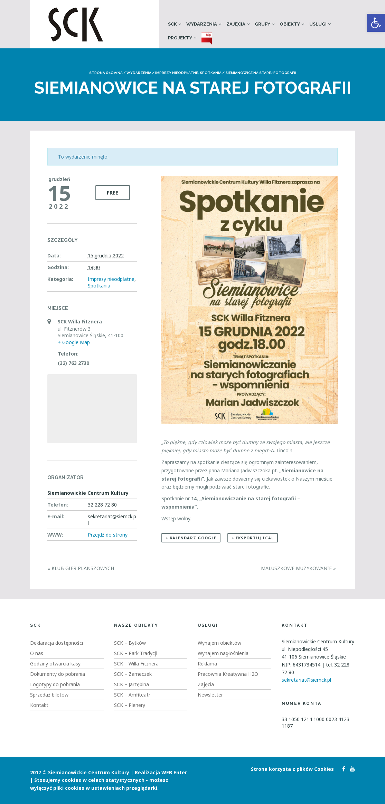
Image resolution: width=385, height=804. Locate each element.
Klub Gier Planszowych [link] (80, 568)
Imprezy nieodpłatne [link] (176, 73)
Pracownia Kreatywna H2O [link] (228, 674)
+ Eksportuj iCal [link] (253, 537)
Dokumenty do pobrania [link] (57, 674)
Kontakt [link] (39, 705)
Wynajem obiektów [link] (219, 643)
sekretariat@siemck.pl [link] (306, 680)
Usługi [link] (318, 24)
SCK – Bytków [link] (130, 643)
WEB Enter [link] (174, 772)
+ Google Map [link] (74, 342)
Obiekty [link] (290, 24)
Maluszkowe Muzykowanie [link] (298, 568)
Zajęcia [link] (235, 24)
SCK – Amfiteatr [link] (132, 694)
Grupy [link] (262, 24)
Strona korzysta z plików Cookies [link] (292, 769)
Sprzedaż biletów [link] (49, 694)
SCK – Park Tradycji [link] (135, 653)
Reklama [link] (207, 663)
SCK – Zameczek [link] (133, 674)
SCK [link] (172, 24)
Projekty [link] (180, 37)
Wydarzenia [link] (201, 24)
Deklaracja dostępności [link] (56, 643)
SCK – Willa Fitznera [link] (136, 663)
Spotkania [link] (211, 73)
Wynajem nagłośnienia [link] (223, 653)
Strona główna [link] (106, 73)
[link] (376, 23)
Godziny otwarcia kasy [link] (55, 663)
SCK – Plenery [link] (129, 705)
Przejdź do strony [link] (108, 534)
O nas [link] (36, 653)
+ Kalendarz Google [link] (191, 537)
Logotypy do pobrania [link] (55, 684)
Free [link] (112, 192)
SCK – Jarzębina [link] (131, 684)
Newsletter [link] (210, 694)
